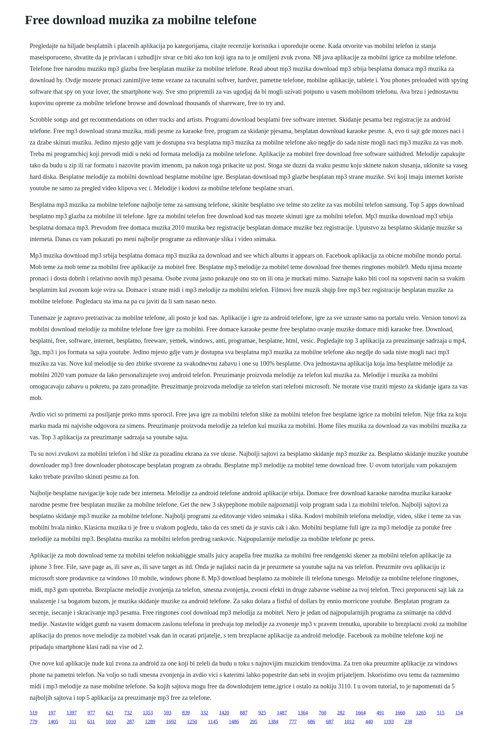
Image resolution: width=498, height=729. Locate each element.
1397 (71, 712)
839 (186, 712)
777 (293, 721)
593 (167, 712)
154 (459, 712)
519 (33, 712)
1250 (192, 721)
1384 (273, 721)
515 (440, 712)
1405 (53, 721)
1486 (234, 721)
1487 (282, 712)
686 (311, 721)
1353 (148, 712)
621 (109, 712)
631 (91, 721)
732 (128, 712)
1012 (349, 721)
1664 (360, 712)
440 (369, 721)
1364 (303, 712)
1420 (224, 712)
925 (262, 712)
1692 (171, 721)
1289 (150, 721)
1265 (421, 712)
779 (33, 721)
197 (52, 712)
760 (322, 712)
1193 (389, 721)
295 (253, 721)
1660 (400, 712)
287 (130, 721)
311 (72, 721)
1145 (213, 721)
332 (204, 712)
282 (341, 712)
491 (380, 712)
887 (243, 712)
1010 (111, 721)
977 (91, 712)
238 (408, 721)
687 (329, 721)
